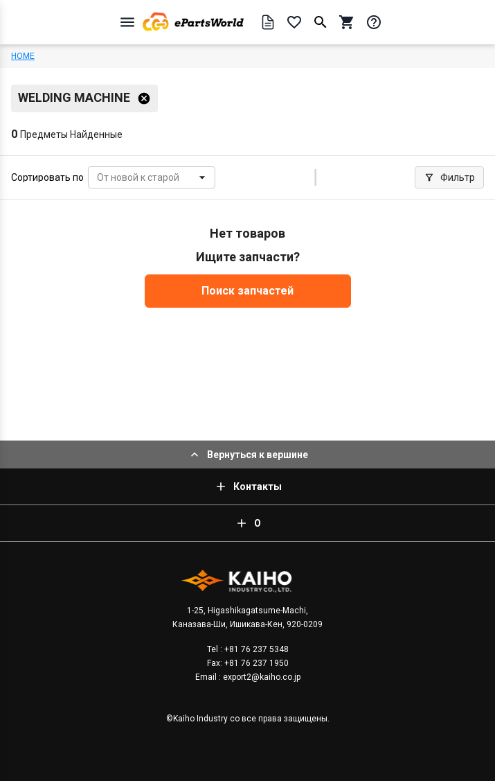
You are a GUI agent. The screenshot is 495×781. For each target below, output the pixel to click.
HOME (23, 56)
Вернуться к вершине (248, 455)
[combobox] (98, 177)
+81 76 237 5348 (255, 649)
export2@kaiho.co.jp (260, 677)
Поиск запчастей (247, 290)
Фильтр (449, 177)
